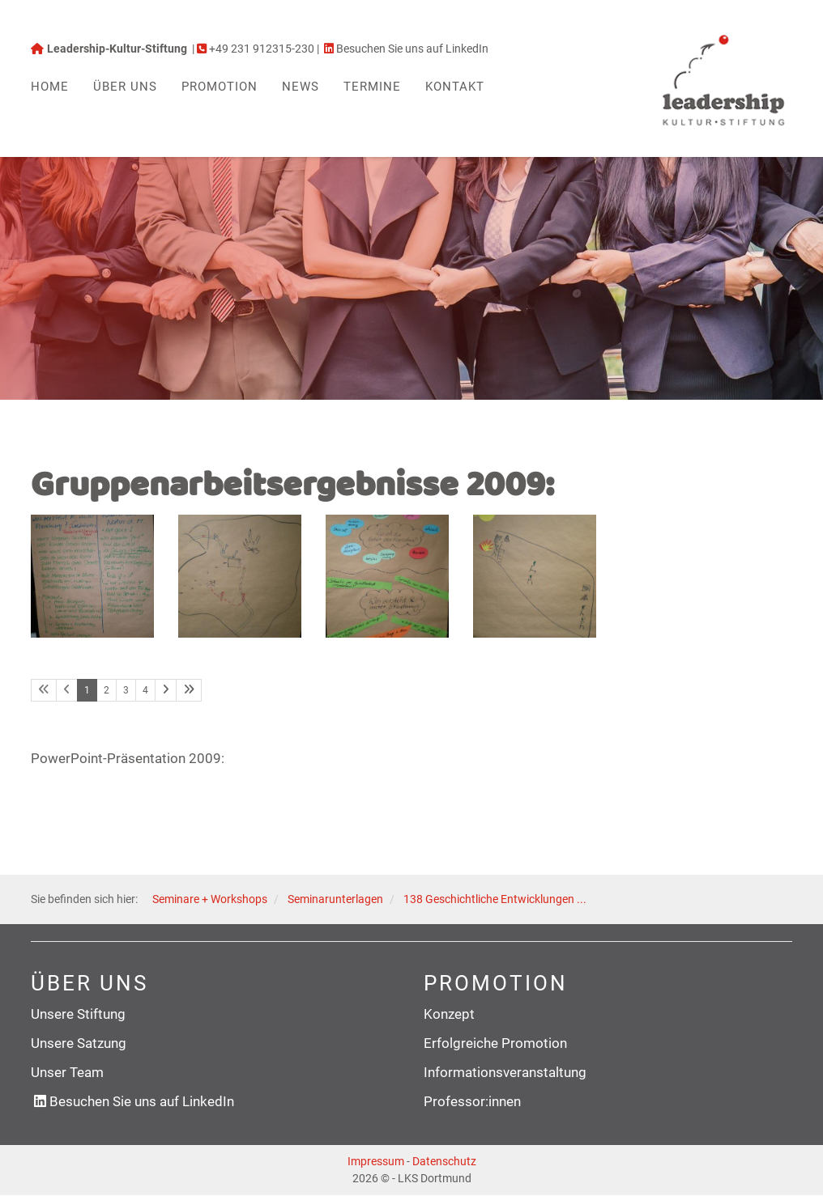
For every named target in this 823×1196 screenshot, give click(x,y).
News (300, 86)
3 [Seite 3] (126, 690)
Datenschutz (444, 1162)
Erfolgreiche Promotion (495, 1043)
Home (50, 86)
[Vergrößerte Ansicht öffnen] (92, 576)
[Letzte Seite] (189, 690)
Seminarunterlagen (335, 899)
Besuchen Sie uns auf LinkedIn (141, 1102)
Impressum (376, 1162)
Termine (372, 86)
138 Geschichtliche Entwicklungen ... (494, 899)
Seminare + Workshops (209, 899)
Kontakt (454, 86)
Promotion (219, 86)
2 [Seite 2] (106, 690)
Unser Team (67, 1073)
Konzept (449, 1014)
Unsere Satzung (78, 1043)
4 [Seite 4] (145, 690)
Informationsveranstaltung (505, 1073)
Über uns (125, 86)
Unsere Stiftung (78, 1014)
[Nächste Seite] (166, 690)
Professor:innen (472, 1102)
